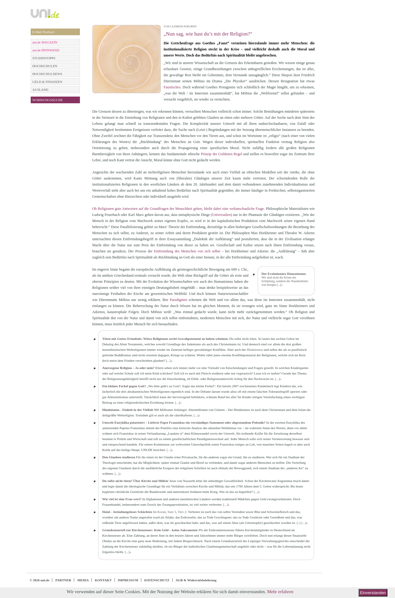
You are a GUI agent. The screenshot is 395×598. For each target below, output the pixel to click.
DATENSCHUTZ (157, 580)
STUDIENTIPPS (44, 58)
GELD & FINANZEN (47, 82)
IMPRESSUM (128, 580)
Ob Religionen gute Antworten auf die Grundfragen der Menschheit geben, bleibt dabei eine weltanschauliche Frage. (178, 209)
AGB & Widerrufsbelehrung (196, 580)
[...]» (280, 284)
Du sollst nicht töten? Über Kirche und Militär (135, 481)
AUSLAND (41, 89)
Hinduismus (255, 349)
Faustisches (172, 87)
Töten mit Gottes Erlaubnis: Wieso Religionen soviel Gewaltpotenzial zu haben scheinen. (165, 338)
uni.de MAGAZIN (45, 42)
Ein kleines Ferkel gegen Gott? (124, 386)
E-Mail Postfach (43, 32)
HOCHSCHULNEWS (47, 74)
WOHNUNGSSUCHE (48, 100)
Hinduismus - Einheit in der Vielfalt (127, 410)
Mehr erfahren (280, 591)
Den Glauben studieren (119, 457)
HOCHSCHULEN (45, 66)
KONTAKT (103, 580)
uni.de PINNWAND (46, 50)
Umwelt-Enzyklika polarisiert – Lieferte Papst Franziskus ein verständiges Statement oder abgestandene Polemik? (184, 422)
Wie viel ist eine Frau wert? (122, 499)
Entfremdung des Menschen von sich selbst (187, 251)
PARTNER (63, 580)
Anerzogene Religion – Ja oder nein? (128, 368)
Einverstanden (373, 592)
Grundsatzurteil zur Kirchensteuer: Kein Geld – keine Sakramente (150, 530)
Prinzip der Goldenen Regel (221, 154)
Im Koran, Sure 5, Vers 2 (169, 512)
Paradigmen (178, 300)
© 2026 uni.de (40, 580)
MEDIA (83, 580)
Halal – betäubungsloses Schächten (127, 512)
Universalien (221, 215)
